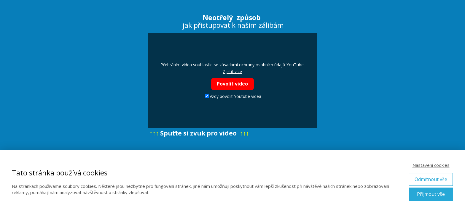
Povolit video (232, 83)
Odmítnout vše (431, 179)
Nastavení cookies (431, 165)
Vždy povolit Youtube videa (233, 96)
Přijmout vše (431, 194)
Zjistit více (232, 71)
